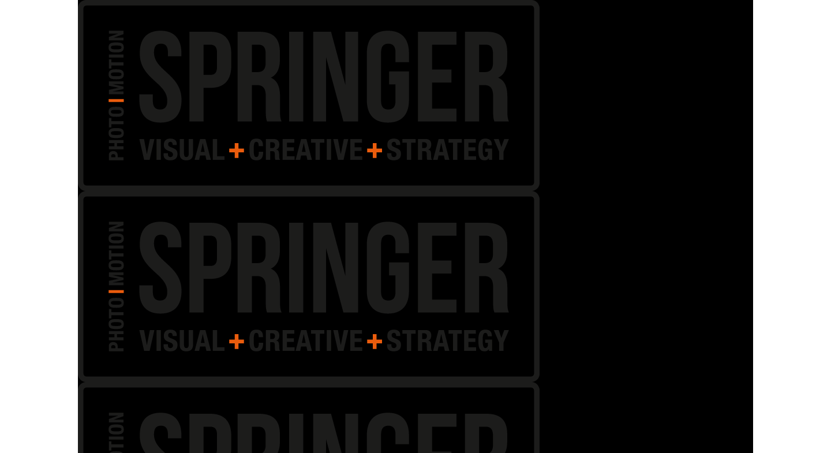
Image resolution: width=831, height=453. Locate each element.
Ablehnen (677, 414)
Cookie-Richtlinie (662, 440)
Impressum (703, 440)
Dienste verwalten (608, 382)
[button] (808, 288)
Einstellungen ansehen (763, 414)
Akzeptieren (610, 414)
